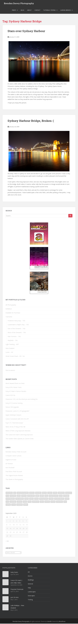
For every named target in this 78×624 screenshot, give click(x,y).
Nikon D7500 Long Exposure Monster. (18, 431)
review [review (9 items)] (51, 499)
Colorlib (49, 622)
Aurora (30, 576)
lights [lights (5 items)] (41, 496)
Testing (30, 600)
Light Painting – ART (12, 345)
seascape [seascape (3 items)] (13, 502)
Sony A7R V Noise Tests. (14, 388)
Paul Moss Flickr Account (14, 472)
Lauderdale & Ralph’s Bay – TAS (18, 325)
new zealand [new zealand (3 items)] (19, 499)
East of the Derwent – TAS (16, 329)
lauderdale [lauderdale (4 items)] (31, 496)
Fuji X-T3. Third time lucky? (14, 423)
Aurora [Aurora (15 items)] (32, 493)
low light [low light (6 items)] (66, 496)
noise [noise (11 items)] (36, 499)
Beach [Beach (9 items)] (44, 493)
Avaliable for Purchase (13, 313)
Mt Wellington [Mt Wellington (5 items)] (10, 499)
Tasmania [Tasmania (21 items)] (59, 502)
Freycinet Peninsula (17, 590)
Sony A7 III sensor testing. (14, 404)
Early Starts (14, 573)
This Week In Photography (14, 480)
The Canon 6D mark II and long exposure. (19, 435)
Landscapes (32, 592)
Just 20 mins (15, 598)
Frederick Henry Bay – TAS (16, 321)
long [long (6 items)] (46, 496)
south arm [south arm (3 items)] (36, 502)
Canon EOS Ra (10, 396)
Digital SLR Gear (11, 460)
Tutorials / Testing (49, 10)
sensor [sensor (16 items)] (19, 502)
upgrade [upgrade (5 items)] (19, 505)
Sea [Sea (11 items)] (7, 502)
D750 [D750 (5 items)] (55, 493)
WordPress (62, 622)
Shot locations (10, 371)
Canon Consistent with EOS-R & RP (17, 419)
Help (29, 588)
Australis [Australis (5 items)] (38, 493)
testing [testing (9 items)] (8, 505)
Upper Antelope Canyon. (14, 415)
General (30, 584)
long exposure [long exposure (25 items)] (53, 496)
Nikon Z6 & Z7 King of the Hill (15, 427)
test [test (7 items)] (65, 502)
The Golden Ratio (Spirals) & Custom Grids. (20, 439)
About (29, 10)
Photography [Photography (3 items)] (43, 499)
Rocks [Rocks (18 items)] (67, 499)
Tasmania (9, 317)
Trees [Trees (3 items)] (13, 505)
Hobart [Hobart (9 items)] (24, 496)
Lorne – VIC (9, 353)
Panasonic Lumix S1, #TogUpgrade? (17, 411)
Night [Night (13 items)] (26, 499)
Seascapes (31, 596)
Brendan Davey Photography (19, 3)
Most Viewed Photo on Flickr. (15, 384)
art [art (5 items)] (15, 493)
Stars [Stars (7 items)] (41, 502)
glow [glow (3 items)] (18, 496)
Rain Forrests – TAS (14, 337)
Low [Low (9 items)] (61, 496)
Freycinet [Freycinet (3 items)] (12, 496)
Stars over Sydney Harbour (26, 31)
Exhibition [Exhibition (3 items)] (61, 493)
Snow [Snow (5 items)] (24, 502)
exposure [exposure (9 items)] (68, 493)
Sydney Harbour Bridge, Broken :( (31, 121)
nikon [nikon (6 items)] (31, 499)
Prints (14, 10)
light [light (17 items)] (37, 496)
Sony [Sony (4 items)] (29, 502)
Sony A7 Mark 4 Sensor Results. (16, 392)
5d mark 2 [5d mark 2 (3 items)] (9, 493)
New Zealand (10, 349)
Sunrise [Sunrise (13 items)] (47, 502)
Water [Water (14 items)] (25, 505)
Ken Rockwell (10, 468)
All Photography (11, 305)
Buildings (31, 580)
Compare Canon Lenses (13, 456)
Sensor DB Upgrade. (12, 408)
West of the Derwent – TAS (17, 333)
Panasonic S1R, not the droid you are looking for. (22, 400)
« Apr (7, 541)
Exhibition (9, 309)
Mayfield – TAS (13, 341)
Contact (37, 10)
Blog (22, 10)
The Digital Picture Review (14, 476)
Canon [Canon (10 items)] (50, 493)
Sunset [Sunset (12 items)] (53, 502)
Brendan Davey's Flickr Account (16, 452)
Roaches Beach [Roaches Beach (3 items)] (59, 499)
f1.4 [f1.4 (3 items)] (7, 496)
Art (29, 572)
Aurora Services (65, 10)
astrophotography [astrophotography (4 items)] (22, 493)
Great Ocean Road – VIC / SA (15, 357)
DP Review (9, 464)
